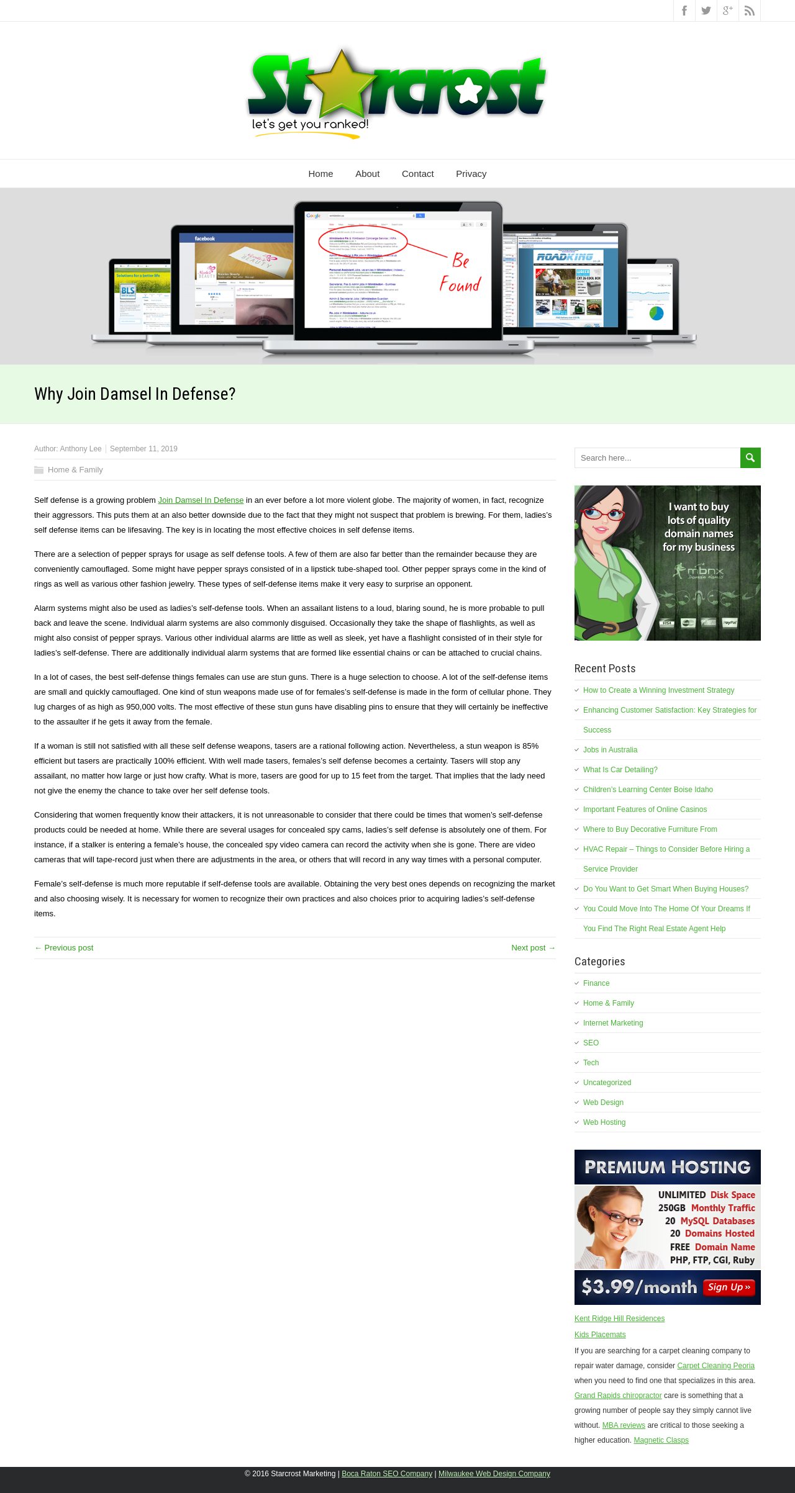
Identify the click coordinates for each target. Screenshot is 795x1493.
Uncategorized (607, 1082)
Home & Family (75, 469)
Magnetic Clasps (661, 1440)
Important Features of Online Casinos (645, 809)
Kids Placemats (600, 1334)
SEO (591, 1043)
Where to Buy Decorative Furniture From (650, 829)
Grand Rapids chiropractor (618, 1395)
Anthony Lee (80, 448)
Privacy (471, 173)
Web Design (603, 1102)
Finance (596, 983)
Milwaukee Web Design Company (494, 1473)
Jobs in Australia (610, 750)
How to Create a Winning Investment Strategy (658, 690)
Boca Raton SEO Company (387, 1473)
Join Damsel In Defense (200, 500)
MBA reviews (623, 1425)
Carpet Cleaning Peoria (716, 1365)
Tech (591, 1062)
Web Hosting (604, 1122)
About (367, 173)
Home (321, 173)
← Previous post (63, 947)
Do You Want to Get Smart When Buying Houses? (665, 889)
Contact (418, 173)
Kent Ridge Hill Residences (620, 1318)
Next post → (533, 947)
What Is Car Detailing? (620, 769)
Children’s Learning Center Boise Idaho (648, 789)
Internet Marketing (613, 1023)
